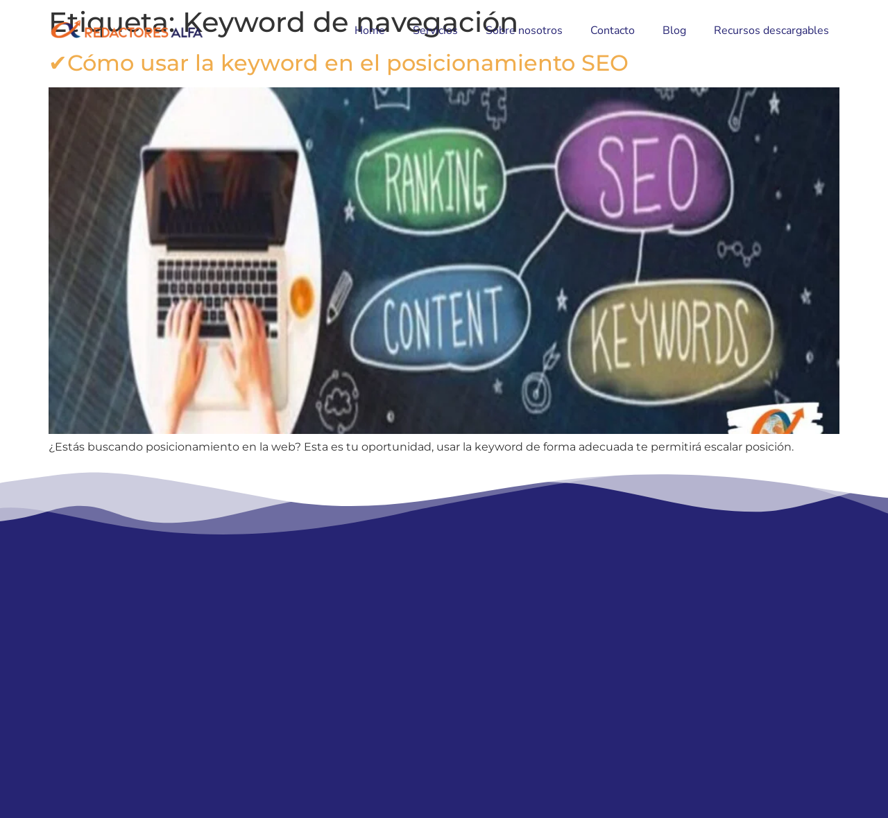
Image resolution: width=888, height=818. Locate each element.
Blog (674, 30)
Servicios (435, 30)
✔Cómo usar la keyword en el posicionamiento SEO (339, 62)
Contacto (612, 30)
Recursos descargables (771, 30)
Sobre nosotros (524, 30)
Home (370, 30)
